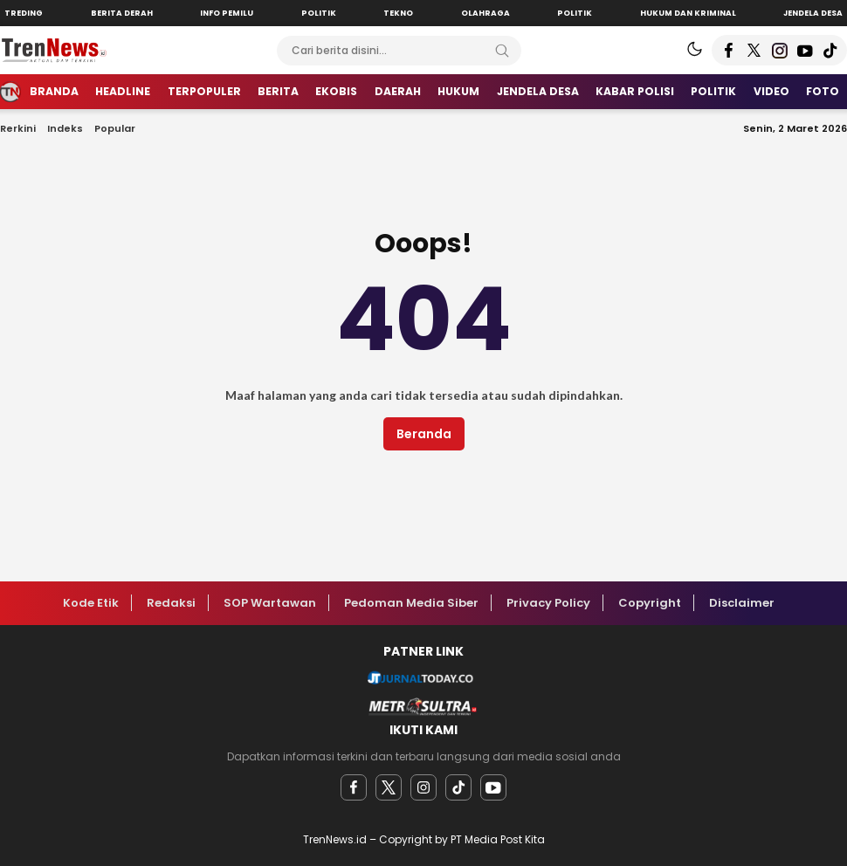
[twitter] (388, 787)
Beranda (423, 434)
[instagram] (423, 787)
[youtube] (493, 787)
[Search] (502, 50)
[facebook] (354, 787)
